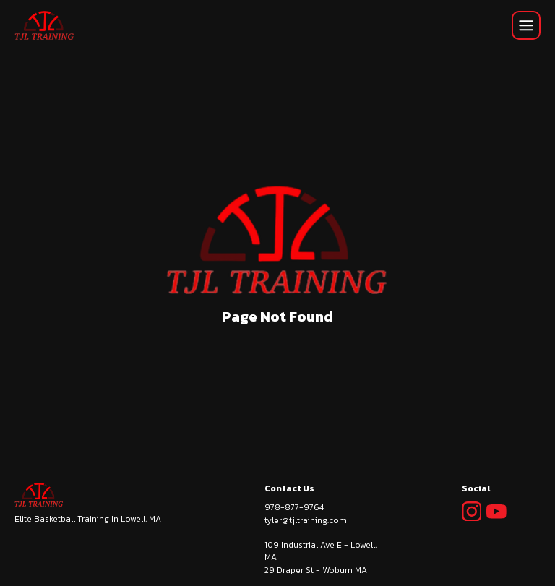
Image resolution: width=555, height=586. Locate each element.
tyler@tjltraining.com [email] (305, 520)
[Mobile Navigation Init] (526, 25)
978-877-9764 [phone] (294, 507)
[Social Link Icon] (474, 524)
